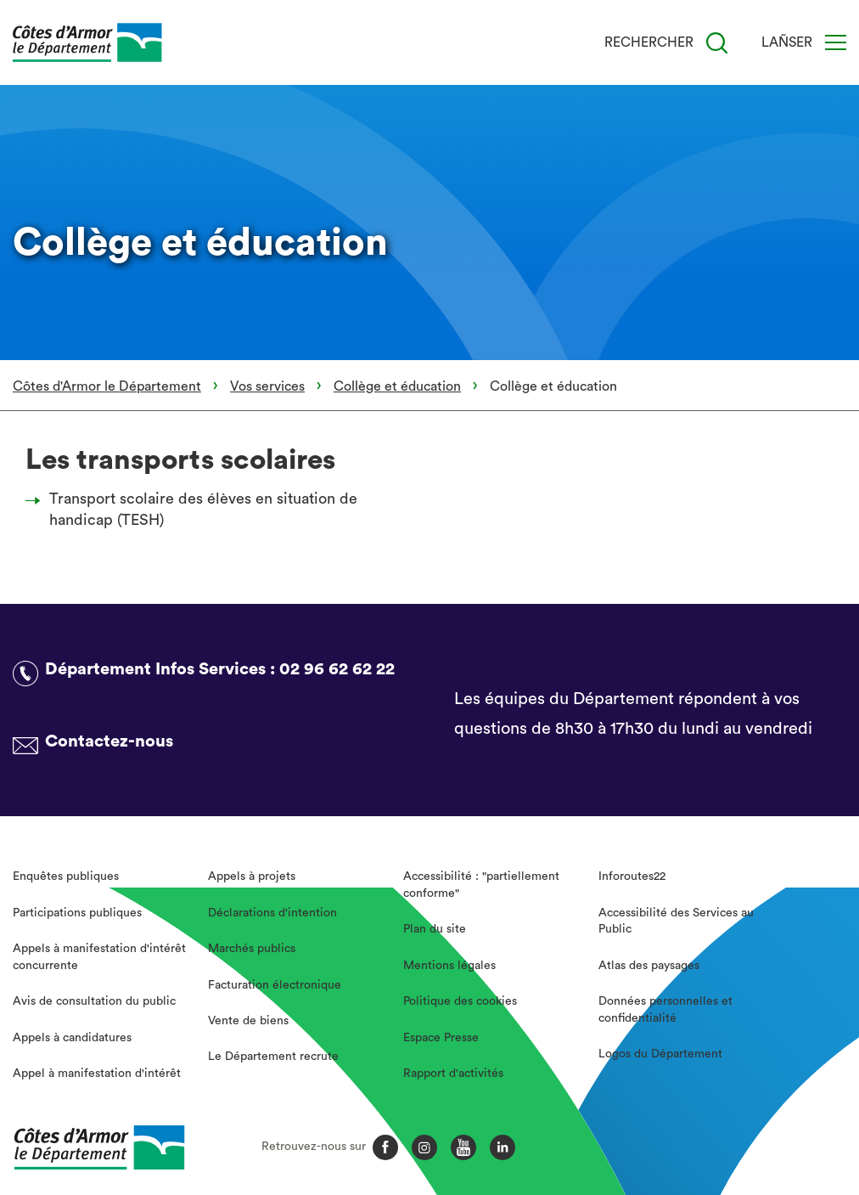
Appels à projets (251, 876)
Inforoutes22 (631, 876)
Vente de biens (248, 1021)
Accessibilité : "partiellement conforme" (481, 885)
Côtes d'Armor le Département (107, 386)
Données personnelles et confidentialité (665, 1009)
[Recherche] (716, 43)
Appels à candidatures (72, 1038)
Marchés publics (251, 949)
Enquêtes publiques (66, 876)
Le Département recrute (273, 1057)
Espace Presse (441, 1038)
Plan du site (434, 929)
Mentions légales (449, 966)
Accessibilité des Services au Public (676, 921)
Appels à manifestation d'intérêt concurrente (99, 957)
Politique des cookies (460, 1001)
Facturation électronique (274, 985)
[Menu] (835, 42)
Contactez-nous (109, 741)
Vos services (267, 386)
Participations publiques (77, 913)
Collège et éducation (397, 386)
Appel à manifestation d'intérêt (97, 1073)
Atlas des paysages (648, 966)
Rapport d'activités (453, 1073)
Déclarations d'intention (272, 913)
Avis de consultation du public (94, 1001)
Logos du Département (660, 1054)
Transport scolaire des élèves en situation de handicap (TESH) (196, 509)
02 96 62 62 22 (337, 669)
